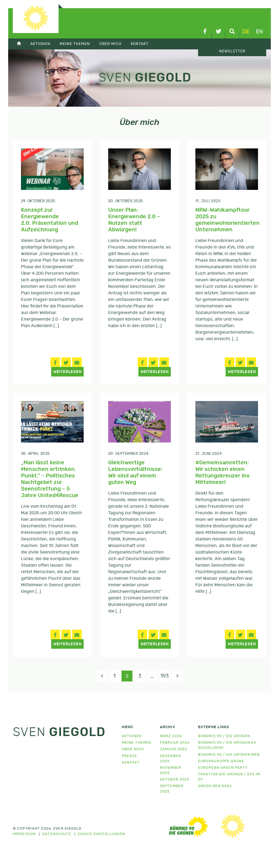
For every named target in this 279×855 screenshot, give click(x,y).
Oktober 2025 (174, 779)
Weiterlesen (67, 372)
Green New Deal (215, 786)
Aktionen (40, 44)
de (245, 31)
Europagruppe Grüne (221, 761)
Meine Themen (75, 44)
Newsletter (232, 51)
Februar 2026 (175, 743)
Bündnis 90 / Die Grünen (224, 736)
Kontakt (139, 44)
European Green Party (222, 768)
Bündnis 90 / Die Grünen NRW (229, 755)
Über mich (110, 44)
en (259, 31)
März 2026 (171, 736)
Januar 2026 (173, 749)
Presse (129, 756)
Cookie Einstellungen (101, 834)
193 (164, 676)
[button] (55, 362)
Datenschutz (56, 834)
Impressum (24, 834)
